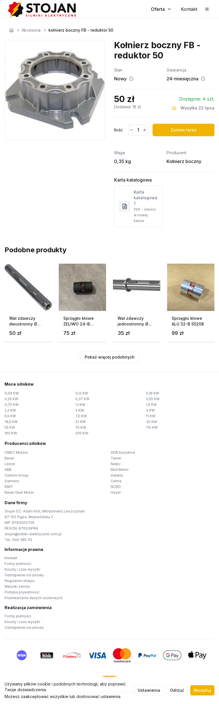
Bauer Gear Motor (19, 492)
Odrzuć (177, 690)
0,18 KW (152, 393)
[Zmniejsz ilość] (131, 130)
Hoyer (116, 492)
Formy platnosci (18, 563)
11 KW (150, 416)
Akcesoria (31, 30)
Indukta (117, 475)
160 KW (11, 433)
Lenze (10, 464)
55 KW (10, 427)
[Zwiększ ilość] (145, 130)
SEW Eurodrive (123, 452)
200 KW (81, 433)
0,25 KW (11, 399)
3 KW (79, 410)
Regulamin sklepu (20, 581)
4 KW (150, 410)
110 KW (152, 427)
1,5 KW (151, 404)
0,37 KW (82, 399)
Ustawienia (149, 690)
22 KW (80, 422)
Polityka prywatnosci (22, 592)
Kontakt (11, 558)
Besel (9, 458)
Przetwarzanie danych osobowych (33, 598)
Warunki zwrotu (17, 586)
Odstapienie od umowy (24, 575)
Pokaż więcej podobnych (110, 357)
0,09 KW (12, 393)
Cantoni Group (17, 475)
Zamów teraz (183, 129)
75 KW (80, 427)
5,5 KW (10, 416)
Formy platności (18, 616)
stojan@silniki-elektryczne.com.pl (33, 534)
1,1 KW (80, 404)
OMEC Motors (16, 452)
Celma (116, 481)
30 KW (151, 422)
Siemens (12, 481)
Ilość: (118, 129)
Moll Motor (120, 469)
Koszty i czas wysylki (22, 569)
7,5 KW (81, 416)
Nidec (116, 464)
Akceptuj (202, 690)
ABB (8, 469)
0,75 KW (12, 404)
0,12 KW (81, 393)
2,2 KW (10, 410)
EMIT (9, 487)
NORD (116, 487)
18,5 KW (11, 422)
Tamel (116, 458)
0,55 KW (153, 399)
